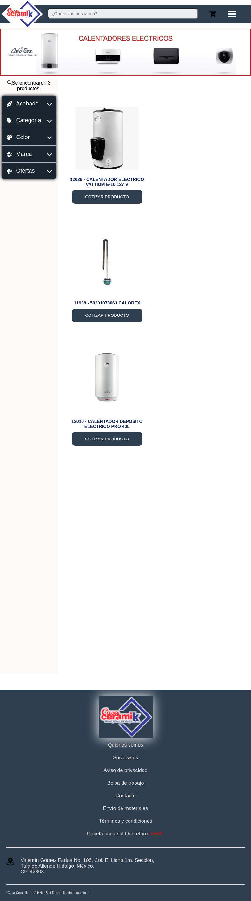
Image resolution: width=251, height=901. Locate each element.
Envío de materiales (125, 808)
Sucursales (125, 757)
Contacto (125, 795)
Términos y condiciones (125, 821)
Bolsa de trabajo (125, 783)
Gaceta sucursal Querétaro (125, 833)
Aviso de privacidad (125, 770)
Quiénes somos (125, 745)
